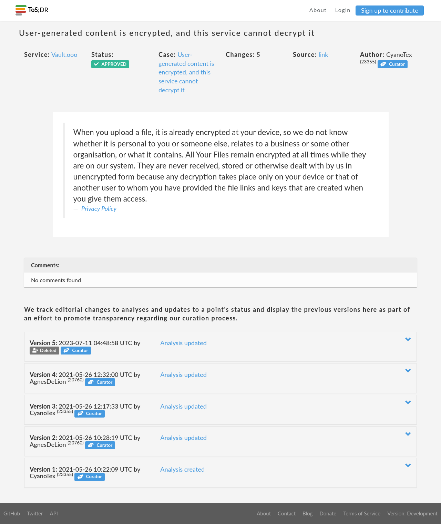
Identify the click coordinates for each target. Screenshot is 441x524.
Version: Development (412, 513)
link (323, 54)
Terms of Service (361, 513)
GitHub (11, 513)
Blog (307, 513)
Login (343, 10)
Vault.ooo (64, 54)
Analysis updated (183, 343)
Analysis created (182, 469)
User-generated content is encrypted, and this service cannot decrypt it (186, 72)
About (318, 10)
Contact (287, 513)
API (54, 513)
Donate (327, 513)
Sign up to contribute (389, 10)
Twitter (35, 513)
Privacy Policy (98, 208)
